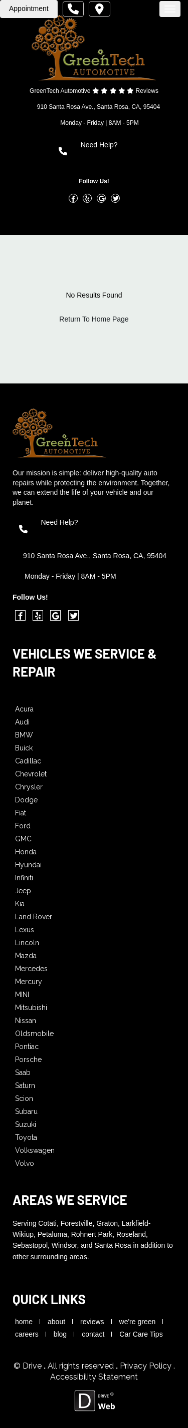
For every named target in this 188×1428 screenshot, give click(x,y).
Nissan (25, 1021)
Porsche (28, 1060)
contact (93, 1334)
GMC (23, 839)
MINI (22, 995)
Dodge (26, 800)
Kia (20, 904)
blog (60, 1334)
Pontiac (27, 1047)
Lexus (24, 930)
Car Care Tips (140, 1334)
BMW (24, 735)
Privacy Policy (146, 1366)
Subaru (26, 1111)
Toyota (26, 1137)
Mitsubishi (31, 1008)
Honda (26, 852)
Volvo (24, 1163)
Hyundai (28, 865)
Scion (24, 1098)
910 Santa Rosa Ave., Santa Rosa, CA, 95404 (98, 106)
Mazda (26, 956)
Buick (24, 748)
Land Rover (33, 917)
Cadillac (28, 761)
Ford (23, 826)
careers (27, 1334)
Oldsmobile (34, 1034)
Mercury (28, 982)
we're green (137, 1322)
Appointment (29, 8)
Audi (22, 722)
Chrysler (29, 787)
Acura (24, 709)
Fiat (20, 813)
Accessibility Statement (94, 1377)
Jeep (23, 891)
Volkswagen (35, 1150)
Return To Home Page (93, 319)
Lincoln (27, 943)
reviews (92, 1322)
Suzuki (25, 1124)
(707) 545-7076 (108, 156)
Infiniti (24, 878)
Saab (23, 1072)
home (24, 1322)
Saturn (25, 1085)
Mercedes (31, 969)
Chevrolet (31, 774)
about (56, 1322)
